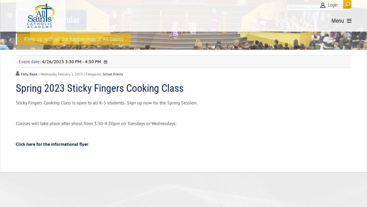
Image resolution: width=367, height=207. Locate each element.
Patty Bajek (29, 74)
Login (333, 5)
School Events (113, 74)
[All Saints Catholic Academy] (40, 15)
